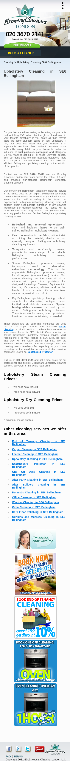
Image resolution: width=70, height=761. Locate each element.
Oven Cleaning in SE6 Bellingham (33, 507)
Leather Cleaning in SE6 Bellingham (35, 454)
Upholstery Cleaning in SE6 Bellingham (37, 459)
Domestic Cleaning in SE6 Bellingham (36, 492)
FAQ (8, 756)
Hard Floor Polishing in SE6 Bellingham (37, 512)
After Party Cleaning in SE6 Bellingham (37, 479)
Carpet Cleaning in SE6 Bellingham (34, 449)
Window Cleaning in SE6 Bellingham (35, 502)
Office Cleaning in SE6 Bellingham (34, 497)
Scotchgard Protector (40, 352)
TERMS (18, 756)
